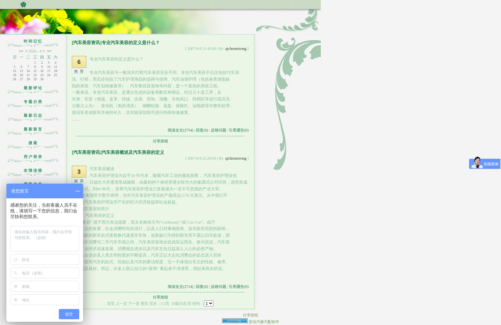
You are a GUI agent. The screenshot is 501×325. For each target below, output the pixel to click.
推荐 (80, 71)
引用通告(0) (239, 130)
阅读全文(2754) (180, 130)
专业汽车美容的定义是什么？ (131, 42)
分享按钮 (160, 141)
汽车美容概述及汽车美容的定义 (133, 152)
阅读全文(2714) (180, 286)
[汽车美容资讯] (87, 42)
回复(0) (202, 130)
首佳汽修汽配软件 (264, 322)
